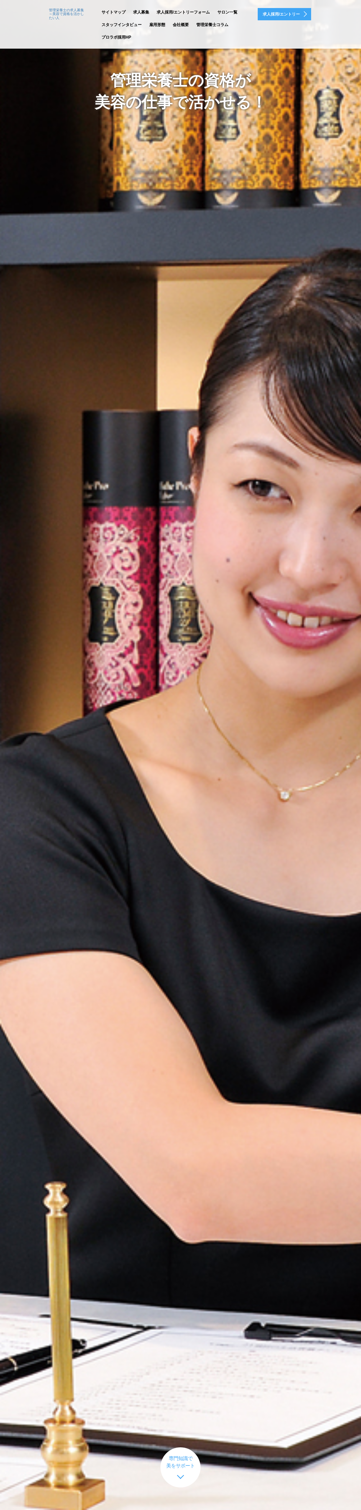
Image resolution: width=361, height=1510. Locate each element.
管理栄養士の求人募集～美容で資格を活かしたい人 (66, 14)
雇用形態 (157, 25)
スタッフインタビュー (122, 25)
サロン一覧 (227, 12)
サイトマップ (114, 12)
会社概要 (181, 25)
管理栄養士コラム (212, 25)
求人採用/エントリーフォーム (183, 12)
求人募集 (141, 12)
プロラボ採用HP (116, 37)
